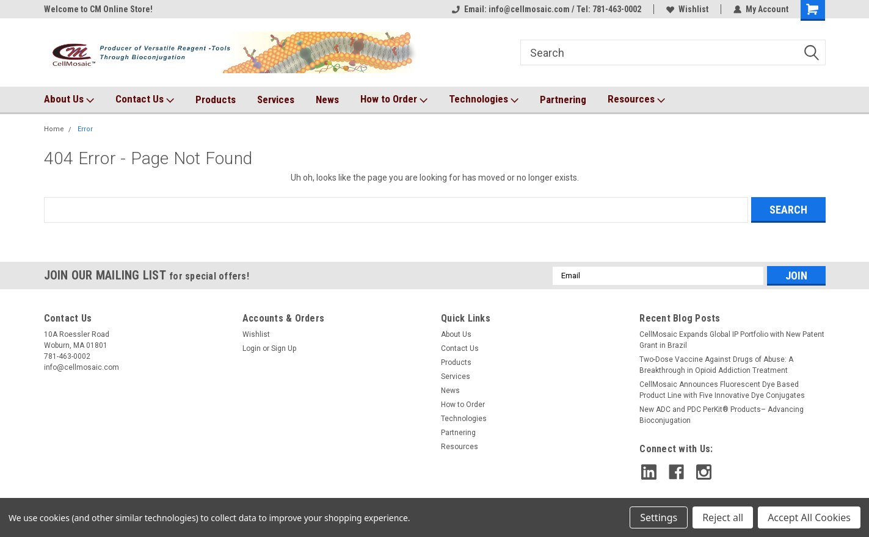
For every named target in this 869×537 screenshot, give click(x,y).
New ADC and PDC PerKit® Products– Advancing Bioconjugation (721, 415)
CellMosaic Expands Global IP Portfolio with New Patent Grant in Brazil (731, 340)
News (327, 99)
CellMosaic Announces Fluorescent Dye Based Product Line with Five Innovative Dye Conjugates (722, 390)
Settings (658, 517)
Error (85, 129)
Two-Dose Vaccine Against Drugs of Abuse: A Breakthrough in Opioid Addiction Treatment (716, 365)
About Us (69, 99)
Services (275, 99)
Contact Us (144, 99)
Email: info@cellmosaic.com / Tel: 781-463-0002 (546, 9)
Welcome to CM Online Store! (98, 9)
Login (251, 348)
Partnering (563, 99)
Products (215, 99)
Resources (636, 99)
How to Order (393, 99)
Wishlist (687, 9)
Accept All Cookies (809, 517)
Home (54, 129)
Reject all (722, 517)
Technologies (483, 99)
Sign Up (283, 348)
